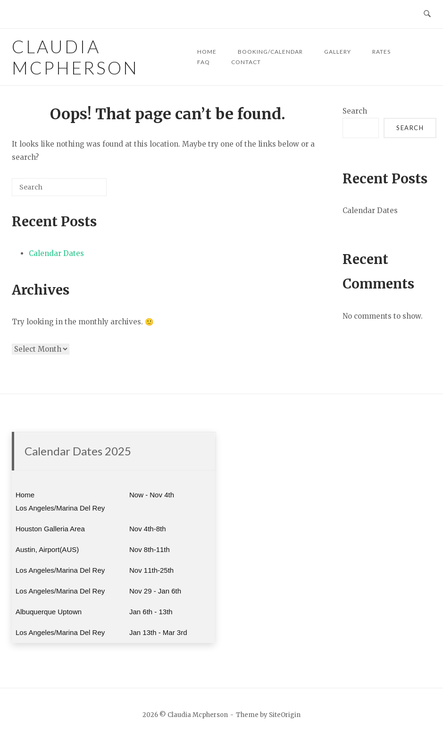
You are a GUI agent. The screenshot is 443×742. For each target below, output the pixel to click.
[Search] (85, 191)
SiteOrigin (285, 715)
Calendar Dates (56, 253)
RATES (381, 51)
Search (355, 111)
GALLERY (337, 51)
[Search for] (59, 187)
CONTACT (246, 62)
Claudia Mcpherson (75, 57)
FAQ (203, 62)
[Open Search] (427, 14)
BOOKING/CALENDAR (270, 51)
